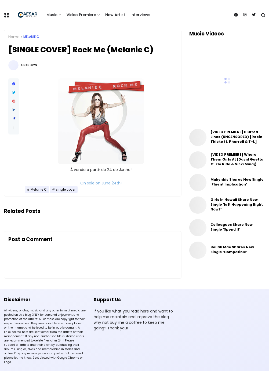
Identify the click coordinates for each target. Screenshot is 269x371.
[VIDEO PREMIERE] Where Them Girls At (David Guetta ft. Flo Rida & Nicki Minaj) (236, 159)
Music (51, 14)
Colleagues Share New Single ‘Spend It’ (231, 227)
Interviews (140, 14)
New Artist (115, 14)
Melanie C (31, 37)
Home (14, 36)
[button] (13, 127)
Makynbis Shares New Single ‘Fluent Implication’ (237, 182)
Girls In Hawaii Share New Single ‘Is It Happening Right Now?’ (236, 204)
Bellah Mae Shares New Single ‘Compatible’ (232, 249)
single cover (65, 189)
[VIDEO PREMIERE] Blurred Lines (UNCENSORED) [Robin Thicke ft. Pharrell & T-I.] (236, 137)
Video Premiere (81, 14)
